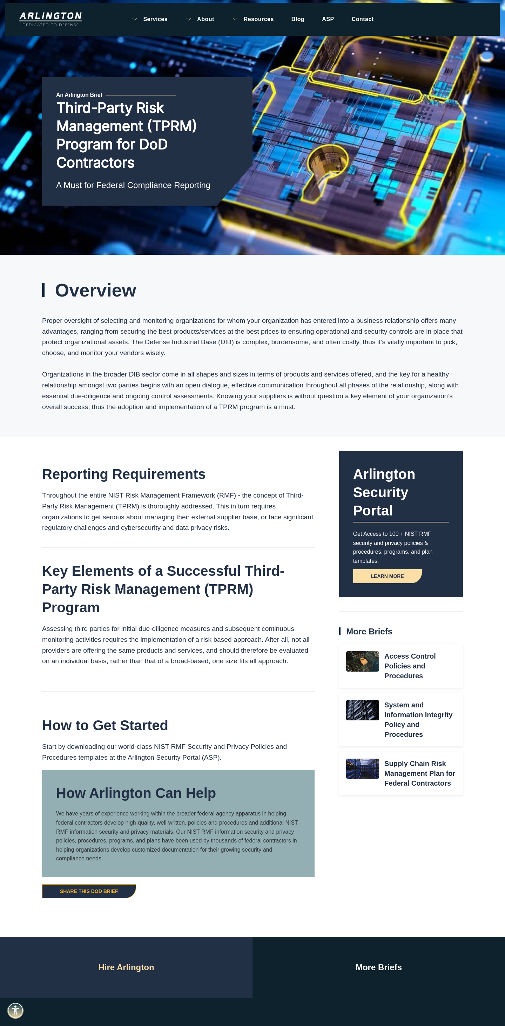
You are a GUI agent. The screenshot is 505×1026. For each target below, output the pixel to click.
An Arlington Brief (79, 95)
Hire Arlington (126, 967)
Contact (363, 19)
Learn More (387, 576)
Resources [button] (253, 19)
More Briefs (379, 967)
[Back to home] (50, 19)
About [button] (199, 19)
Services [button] (149, 19)
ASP (328, 19)
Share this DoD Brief (89, 891)
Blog (297, 19)
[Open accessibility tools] (15, 1010)
